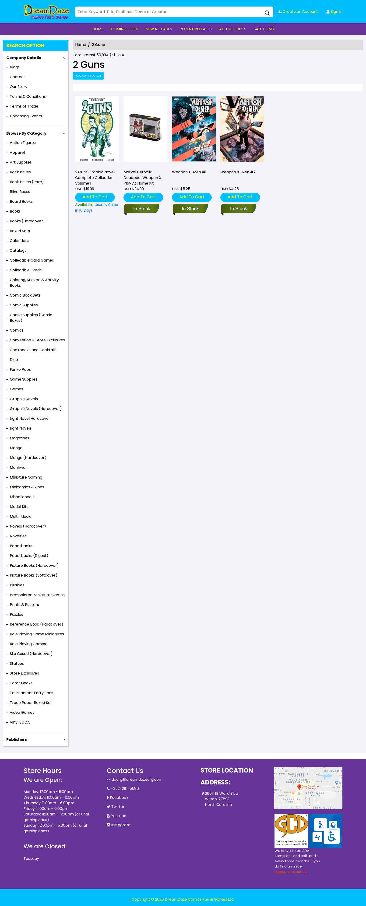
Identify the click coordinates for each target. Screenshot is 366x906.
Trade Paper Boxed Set (31, 702)
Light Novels (21, 428)
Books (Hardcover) (27, 221)
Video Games (22, 712)
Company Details (23, 57)
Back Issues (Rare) (27, 182)
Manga (16, 448)
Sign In (334, 11)
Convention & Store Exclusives (37, 340)
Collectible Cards (26, 270)
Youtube (118, 816)
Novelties (18, 536)
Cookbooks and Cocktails (33, 350)
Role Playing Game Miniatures (37, 634)
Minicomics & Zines (27, 487)
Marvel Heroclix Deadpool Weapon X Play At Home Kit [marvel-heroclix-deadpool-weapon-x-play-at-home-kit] (142, 177)
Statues (17, 663)
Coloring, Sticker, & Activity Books (34, 282)
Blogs (15, 67)
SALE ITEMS (264, 29)
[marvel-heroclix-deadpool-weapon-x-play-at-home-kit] (145, 130)
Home (80, 44)
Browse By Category (26, 133)
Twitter (118, 806)
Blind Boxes (20, 191)
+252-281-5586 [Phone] (125, 788)
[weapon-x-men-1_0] (194, 130)
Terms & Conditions (28, 96)
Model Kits (19, 506)
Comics (17, 330)
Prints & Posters (24, 604)
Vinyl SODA (20, 722)
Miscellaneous (22, 497)
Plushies (17, 585)
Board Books (21, 201)
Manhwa (17, 467)
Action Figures (23, 142)
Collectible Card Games (32, 260)
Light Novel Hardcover (30, 418)
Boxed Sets (20, 231)
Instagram (120, 825)
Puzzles (16, 614)
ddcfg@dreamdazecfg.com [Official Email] (137, 779)
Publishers (16, 739)
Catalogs (18, 250)
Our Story (18, 86)
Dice (14, 359)
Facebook (119, 797)
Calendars (19, 240)
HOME (97, 29)
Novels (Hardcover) (28, 526)
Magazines (19, 438)
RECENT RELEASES (195, 29)
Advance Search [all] (88, 76)
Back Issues (20, 172)
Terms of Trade (24, 106)
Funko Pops (20, 369)
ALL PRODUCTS (232, 29)
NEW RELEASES (159, 29)
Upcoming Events (26, 116)
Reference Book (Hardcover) (36, 624)
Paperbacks (21, 546)
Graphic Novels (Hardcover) (36, 408)
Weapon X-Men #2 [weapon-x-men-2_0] (238, 172)
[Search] (174, 12)
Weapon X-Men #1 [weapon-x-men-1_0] (189, 172)
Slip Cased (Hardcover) (31, 653)
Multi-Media (21, 516)
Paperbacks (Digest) (29, 555)
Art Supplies (21, 162)
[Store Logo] (47, 11)
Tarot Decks (21, 683)
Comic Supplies (24, 305)
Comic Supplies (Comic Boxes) (31, 317)
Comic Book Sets (25, 295)
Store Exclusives (24, 673)
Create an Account (298, 11)
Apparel (17, 152)
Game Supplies (23, 379)
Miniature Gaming (26, 477)
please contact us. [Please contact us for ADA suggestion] (290, 871)
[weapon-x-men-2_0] (242, 130)
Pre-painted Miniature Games (37, 595)
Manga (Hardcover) (28, 457)
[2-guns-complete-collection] (97, 130)
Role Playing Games (28, 644)
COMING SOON (124, 29)
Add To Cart (95, 197)
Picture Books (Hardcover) (34, 565)
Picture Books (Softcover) (33, 575)
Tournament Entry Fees (31, 693)
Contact (17, 77)
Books (15, 211)
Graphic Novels (24, 399)
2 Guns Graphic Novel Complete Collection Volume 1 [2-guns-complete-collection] (95, 177)
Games (16, 389)
